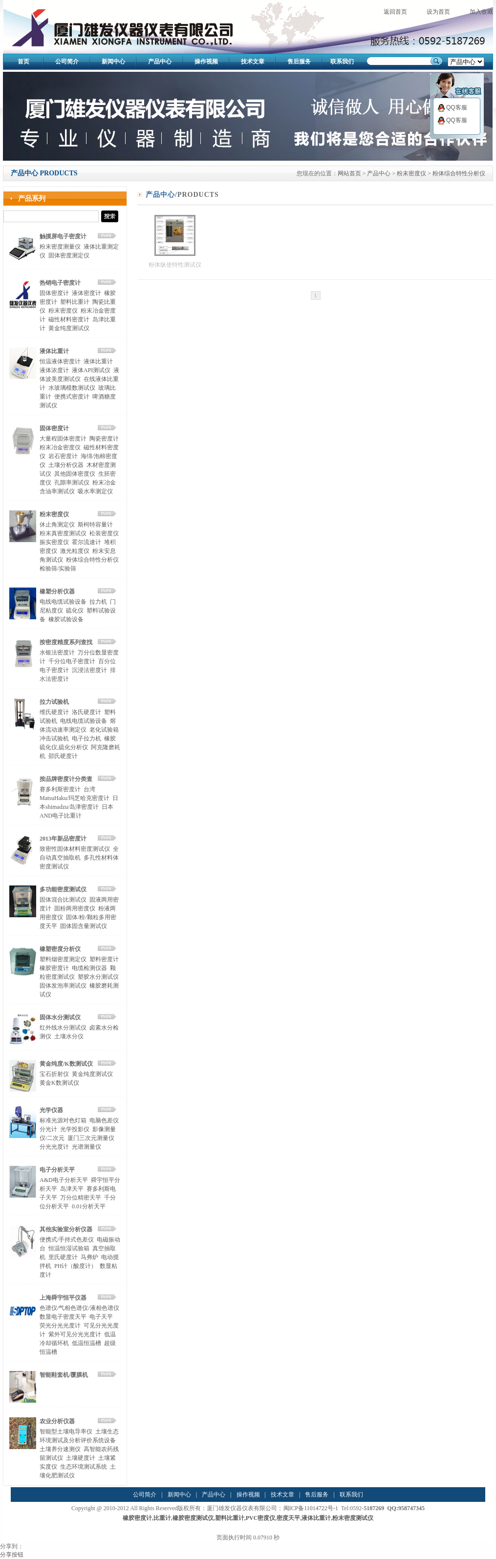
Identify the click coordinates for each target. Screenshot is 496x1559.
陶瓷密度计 (104, 438)
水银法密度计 (57, 652)
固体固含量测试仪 (83, 926)
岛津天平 (72, 1188)
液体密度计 (86, 293)
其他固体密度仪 (74, 473)
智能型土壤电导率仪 (66, 1431)
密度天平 (288, 1518)
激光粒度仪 (74, 551)
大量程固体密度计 (63, 438)
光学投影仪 (74, 1129)
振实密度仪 (54, 542)
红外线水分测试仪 (63, 1027)
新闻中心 (113, 61)
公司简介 (67, 61)
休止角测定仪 (57, 524)
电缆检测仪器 (89, 968)
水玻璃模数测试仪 (71, 387)
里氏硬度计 (63, 1257)
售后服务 (299, 61)
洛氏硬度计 (86, 712)
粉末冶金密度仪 (60, 447)
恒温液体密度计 (60, 361)
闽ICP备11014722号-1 (310, 1508)
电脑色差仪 (104, 1120)
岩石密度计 (63, 456)
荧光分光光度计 (60, 1325)
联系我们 (342, 61)
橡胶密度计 (54, 968)
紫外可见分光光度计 (74, 1334)
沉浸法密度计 (89, 670)
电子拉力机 (86, 738)
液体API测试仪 (91, 370)
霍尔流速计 (86, 542)
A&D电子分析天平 (64, 1180)
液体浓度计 (54, 370)
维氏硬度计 (54, 712)
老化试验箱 (104, 729)
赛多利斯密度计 (60, 789)
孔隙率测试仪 (71, 482)
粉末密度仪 (411, 173)
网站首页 (349, 173)
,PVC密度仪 (260, 1518)
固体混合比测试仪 (63, 899)
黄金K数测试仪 (59, 1082)
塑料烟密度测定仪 (63, 959)
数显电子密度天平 (63, 1316)
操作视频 (206, 61)
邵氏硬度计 (63, 756)
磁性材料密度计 (68, 319)
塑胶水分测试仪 (98, 976)
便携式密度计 (71, 396)
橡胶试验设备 (66, 619)
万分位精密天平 (80, 1197)
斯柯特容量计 (95, 524)
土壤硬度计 (80, 1457)
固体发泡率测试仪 (63, 985)
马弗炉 (89, 1257)
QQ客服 (452, 108)
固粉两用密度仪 (74, 908)
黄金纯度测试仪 (68, 328)
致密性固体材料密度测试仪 (75, 848)
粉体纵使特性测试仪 (175, 264)
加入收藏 (481, 11)
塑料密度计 (104, 959)
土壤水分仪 (69, 1036)
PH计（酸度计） (75, 1266)
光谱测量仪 (86, 1146)
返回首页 (395, 11)
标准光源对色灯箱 (63, 1120)
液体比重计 (98, 361)
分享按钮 (11, 1554)
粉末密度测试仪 (352, 1518)
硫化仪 (75, 610)
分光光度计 (54, 1146)
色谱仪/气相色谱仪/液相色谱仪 (79, 1308)
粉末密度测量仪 (60, 246)
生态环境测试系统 (83, 1466)
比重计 (162, 1518)
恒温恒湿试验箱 (68, 1248)
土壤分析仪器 (66, 465)
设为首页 (438, 11)
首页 (23, 61)
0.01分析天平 (89, 1206)
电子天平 (101, 1316)
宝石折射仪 (54, 1074)
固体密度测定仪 (68, 255)
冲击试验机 (54, 738)
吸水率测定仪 (95, 491)
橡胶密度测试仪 (193, 1518)
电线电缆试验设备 (63, 601)
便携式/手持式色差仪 (67, 1239)
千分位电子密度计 (71, 661)
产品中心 (160, 61)
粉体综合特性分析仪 (458, 173)
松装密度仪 (104, 533)
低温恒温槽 (86, 1343)
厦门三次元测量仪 (90, 1138)
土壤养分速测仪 (60, 1449)
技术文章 (252, 61)
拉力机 (98, 601)
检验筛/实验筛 (58, 568)
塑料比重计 (74, 301)
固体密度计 (54, 293)
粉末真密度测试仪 (63, 533)
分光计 (48, 1129)
